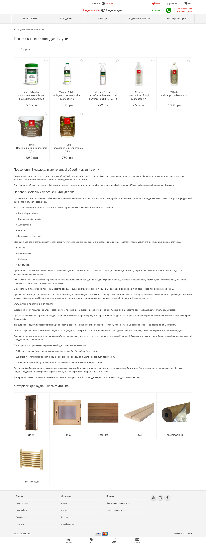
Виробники (21, 517)
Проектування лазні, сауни (117, 503)
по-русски (109, 3)
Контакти (20, 524)
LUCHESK (188, 533)
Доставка (65, 510)
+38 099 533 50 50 (184, 11)
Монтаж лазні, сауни (115, 510)
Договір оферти (67, 524)
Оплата (64, 503)
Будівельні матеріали (31, 29)
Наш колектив (22, 503)
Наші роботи (21, 510)
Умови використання (22, 533)
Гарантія (64, 517)
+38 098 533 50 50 (184, 9)
